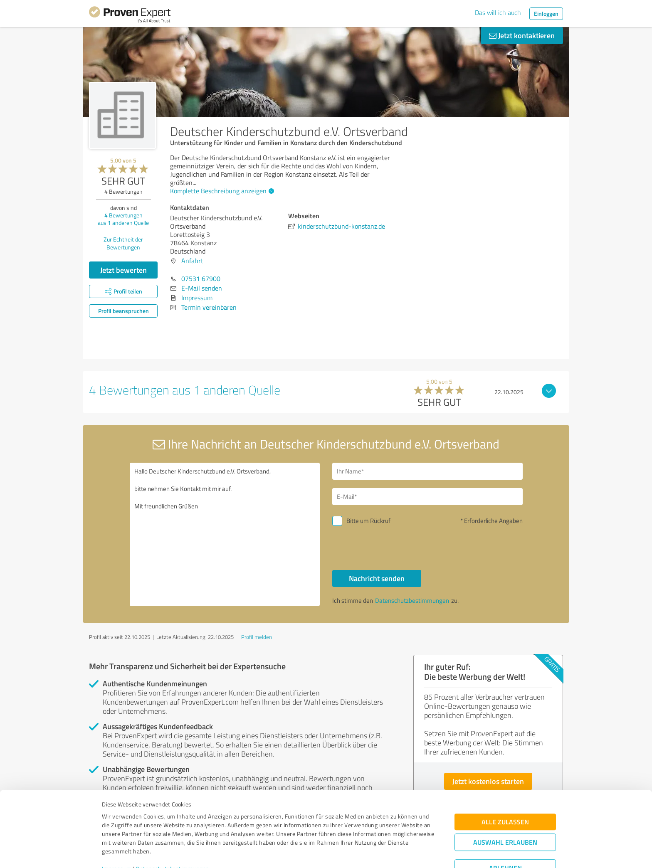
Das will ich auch (498, 12)
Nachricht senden (377, 578)
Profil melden (256, 637)
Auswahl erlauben (505, 802)
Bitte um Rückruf (368, 520)
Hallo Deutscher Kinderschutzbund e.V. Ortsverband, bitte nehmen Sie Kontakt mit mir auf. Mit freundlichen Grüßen (225, 534)
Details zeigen (384, 852)
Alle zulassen (505, 782)
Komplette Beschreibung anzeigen (221, 190)
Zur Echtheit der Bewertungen (123, 243)
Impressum (117, 829)
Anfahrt (192, 260)
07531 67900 (200, 278)
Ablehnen (505, 828)
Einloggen (546, 13)
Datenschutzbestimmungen (173, 829)
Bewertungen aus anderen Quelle (123, 219)
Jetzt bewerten (123, 269)
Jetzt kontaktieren (522, 35)
